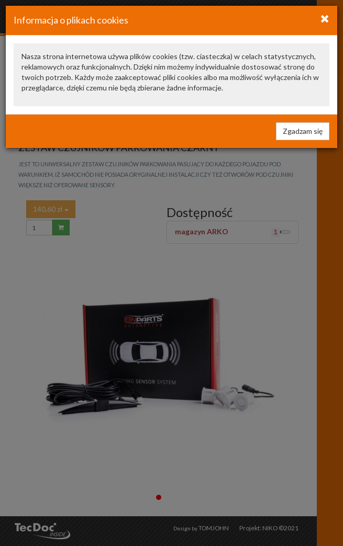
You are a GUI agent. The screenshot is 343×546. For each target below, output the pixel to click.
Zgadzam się (303, 131)
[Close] (324, 18)
